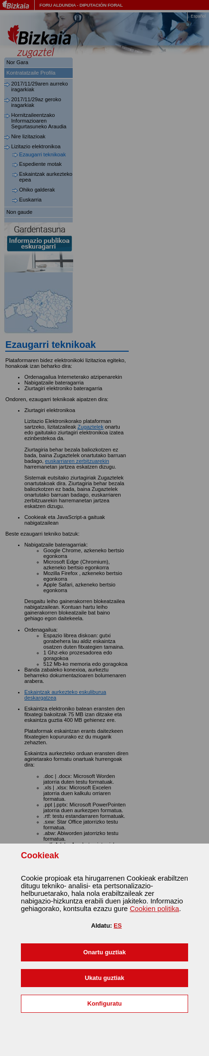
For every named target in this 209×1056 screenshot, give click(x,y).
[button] (104, 952)
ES (118, 925)
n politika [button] (154, 908)
